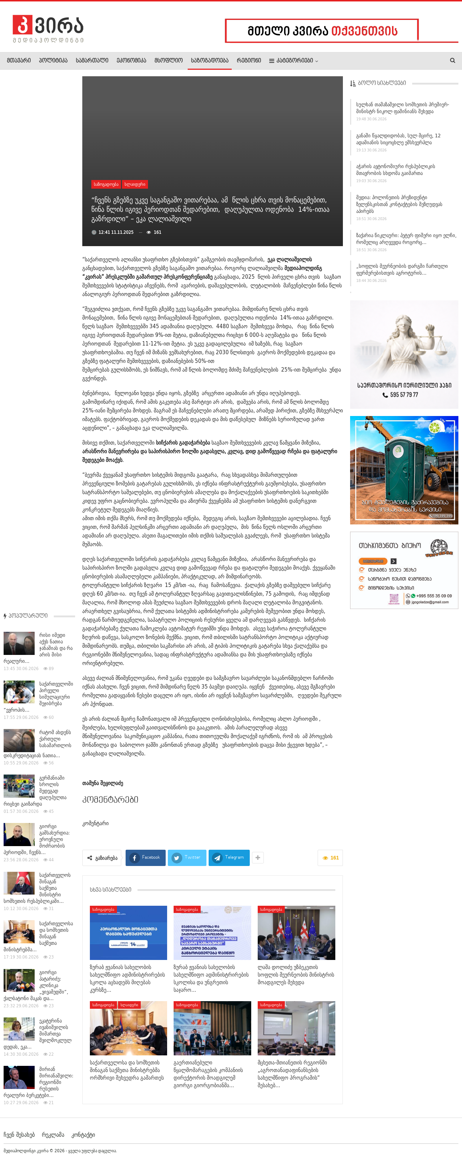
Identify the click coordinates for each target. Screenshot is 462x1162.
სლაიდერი (135, 184)
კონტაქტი (83, 1134)
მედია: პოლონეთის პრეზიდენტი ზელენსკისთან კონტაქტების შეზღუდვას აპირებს (399, 207)
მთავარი (19, 61)
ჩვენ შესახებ (19, 1134)
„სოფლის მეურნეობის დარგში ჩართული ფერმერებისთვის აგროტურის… (402, 272)
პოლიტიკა (53, 61)
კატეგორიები (291, 61)
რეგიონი (249, 61)
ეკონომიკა (131, 61)
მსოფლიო (168, 61)
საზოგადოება (209, 61)
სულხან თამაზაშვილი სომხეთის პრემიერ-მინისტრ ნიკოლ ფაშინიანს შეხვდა (402, 110)
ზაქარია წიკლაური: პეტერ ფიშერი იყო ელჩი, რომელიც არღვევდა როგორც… (406, 241)
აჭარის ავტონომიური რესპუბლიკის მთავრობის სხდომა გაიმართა (395, 172)
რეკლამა (53, 1134)
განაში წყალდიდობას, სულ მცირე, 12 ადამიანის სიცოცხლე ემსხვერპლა (398, 141)
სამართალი (92, 61)
